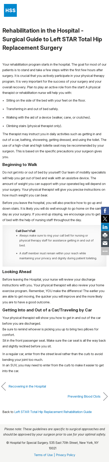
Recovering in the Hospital (24, 386)
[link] (105, 211)
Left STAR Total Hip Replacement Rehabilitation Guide (53, 412)
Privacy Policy (65, 455)
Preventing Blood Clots (87, 396)
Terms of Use (43, 455)
